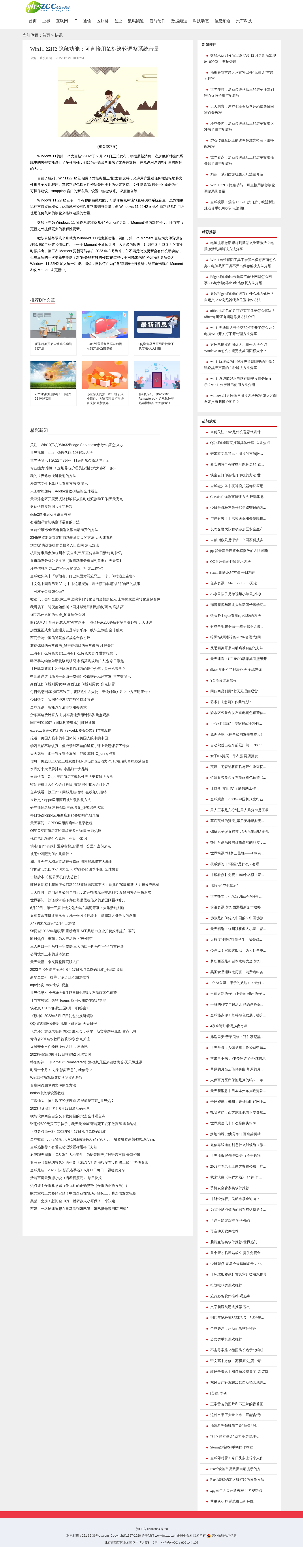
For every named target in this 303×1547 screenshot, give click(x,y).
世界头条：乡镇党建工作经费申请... (238, 1047)
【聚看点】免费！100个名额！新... (237, 875)
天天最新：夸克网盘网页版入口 (55, 962)
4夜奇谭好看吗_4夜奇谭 (228, 1026)
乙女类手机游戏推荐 (226, 1339)
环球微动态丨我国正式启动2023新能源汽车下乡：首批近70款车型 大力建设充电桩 (95, 885)
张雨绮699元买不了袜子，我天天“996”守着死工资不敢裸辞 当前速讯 (83, 1124)
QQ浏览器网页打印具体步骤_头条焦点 (240, 443)
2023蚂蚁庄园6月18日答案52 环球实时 (60, 1054)
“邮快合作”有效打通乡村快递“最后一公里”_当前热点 (70, 846)
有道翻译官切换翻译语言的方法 (55, 522)
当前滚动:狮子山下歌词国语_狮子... (237, 993)
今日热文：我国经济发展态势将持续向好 (62, 699)
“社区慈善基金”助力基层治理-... (235, 1436)
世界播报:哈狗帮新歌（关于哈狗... (236, 1155)
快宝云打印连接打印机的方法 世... (236, 475)
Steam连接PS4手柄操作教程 (231, 1447)
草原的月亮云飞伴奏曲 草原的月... (236, 1069)
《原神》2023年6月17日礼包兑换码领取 (61, 1016)
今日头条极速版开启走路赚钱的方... (238, 507)
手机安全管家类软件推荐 (229, 1188)
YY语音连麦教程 (223, 680)
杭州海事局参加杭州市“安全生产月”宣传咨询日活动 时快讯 (76, 553)
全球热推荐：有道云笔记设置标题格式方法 (63, 1147)
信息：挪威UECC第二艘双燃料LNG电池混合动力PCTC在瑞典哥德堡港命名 (89, 761)
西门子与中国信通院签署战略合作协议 (60, 638)
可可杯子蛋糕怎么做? (47, 591)
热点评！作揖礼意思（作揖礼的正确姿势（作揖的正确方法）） (79, 1185)
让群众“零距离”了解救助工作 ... (234, 788)
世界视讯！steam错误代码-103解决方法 (61, 453)
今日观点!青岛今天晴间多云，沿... (236, 1264)
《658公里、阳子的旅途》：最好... (237, 983)
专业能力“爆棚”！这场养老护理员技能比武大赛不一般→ (73, 468)
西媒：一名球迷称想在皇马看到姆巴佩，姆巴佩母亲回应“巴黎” (79, 1209)
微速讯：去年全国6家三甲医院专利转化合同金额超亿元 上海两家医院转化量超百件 (95, 599)
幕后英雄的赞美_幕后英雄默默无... (237, 821)
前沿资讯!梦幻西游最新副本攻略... (236, 907)
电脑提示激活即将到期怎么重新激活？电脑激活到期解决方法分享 (239, 246)
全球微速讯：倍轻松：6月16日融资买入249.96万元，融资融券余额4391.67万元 (92, 1139)
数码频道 (136, 21)
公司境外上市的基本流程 (49, 954)
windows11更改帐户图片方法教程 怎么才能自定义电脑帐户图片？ (240, 399)
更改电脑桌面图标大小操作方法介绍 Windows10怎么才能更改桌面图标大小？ (235, 348)
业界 (46, 21)
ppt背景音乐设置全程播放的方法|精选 (239, 551)
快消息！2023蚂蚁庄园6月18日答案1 (59, 1008)
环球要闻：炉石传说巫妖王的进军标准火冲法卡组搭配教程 (239, 126)
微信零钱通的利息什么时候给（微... (238, 1145)
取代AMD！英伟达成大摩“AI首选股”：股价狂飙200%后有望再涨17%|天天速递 (91, 622)
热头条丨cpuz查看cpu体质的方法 (235, 615)
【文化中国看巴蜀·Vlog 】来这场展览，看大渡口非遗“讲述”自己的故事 (85, 584)
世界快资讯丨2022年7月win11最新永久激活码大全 (69, 460)
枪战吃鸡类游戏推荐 (226, 1285)
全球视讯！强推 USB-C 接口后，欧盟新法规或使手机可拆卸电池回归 (239, 205)
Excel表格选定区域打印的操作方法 (237, 1480)
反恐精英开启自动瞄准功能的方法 (236, 648)
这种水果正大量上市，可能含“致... (237, 1415)
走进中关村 (184, 1535)
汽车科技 (244, 21)
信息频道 (222, 21)
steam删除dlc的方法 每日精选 (233, 572)
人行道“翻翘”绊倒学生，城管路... (236, 939)
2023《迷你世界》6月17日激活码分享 (60, 1108)
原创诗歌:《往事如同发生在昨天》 (237, 734)
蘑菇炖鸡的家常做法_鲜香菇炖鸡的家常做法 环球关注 (72, 645)
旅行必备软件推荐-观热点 (230, 1296)
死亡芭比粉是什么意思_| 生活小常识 (58, 838)
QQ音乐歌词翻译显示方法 (230, 561)
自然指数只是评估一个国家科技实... (238, 540)
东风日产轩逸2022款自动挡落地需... (238, 1382)
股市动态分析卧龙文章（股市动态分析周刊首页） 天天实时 (76, 561)
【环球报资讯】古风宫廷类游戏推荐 (238, 1274)
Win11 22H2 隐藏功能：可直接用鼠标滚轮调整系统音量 (239, 188)
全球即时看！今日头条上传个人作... (238, 1458)
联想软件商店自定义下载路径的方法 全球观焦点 (67, 1116)
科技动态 (201, 21)
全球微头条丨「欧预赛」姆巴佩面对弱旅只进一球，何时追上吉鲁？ (83, 576)
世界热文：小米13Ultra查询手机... (236, 896)
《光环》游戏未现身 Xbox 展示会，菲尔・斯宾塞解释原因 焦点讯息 (83, 1031)
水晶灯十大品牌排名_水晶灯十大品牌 (59, 769)
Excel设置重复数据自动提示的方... (236, 1469)
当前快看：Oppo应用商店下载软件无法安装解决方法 (71, 777)
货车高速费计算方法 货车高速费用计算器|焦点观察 (70, 715)
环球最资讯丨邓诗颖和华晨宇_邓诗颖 (239, 1372)
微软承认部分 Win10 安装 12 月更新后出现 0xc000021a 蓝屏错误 (240, 58)
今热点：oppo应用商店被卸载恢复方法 (60, 800)
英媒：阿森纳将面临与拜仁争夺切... (238, 767)
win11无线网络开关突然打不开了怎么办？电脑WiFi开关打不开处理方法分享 (239, 331)
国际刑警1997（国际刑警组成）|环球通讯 (63, 723)
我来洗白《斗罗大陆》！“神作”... (236, 1177)
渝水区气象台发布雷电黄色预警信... (238, 713)
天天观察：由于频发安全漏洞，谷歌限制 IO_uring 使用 (73, 753)
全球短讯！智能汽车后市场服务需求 (58, 707)
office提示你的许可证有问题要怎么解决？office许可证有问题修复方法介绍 (239, 314)
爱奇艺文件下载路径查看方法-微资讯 (59, 483)
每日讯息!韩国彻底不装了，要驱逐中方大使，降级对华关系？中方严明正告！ (90, 692)
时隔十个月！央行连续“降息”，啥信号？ (61, 1070)
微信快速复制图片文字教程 (51, 507)
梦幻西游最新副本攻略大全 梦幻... (236, 961)
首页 (34, 21)
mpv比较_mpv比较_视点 (49, 985)
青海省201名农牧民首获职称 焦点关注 (60, 1039)
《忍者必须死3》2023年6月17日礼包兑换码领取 (68, 1131)
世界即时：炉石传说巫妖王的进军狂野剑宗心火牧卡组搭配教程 (239, 92)
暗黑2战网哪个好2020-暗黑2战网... (236, 637)
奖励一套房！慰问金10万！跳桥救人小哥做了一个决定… (74, 1201)
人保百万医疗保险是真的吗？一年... (238, 1080)
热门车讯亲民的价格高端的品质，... (238, 842)
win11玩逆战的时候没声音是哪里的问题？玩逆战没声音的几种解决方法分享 (239, 365)
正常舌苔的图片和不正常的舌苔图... (238, 1404)
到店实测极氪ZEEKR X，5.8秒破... (237, 1318)
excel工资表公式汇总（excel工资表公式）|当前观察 (70, 730)
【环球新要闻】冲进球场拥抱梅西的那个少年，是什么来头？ (78, 669)
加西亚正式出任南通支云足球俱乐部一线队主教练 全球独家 (76, 630)
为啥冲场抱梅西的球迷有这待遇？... (238, 1210)
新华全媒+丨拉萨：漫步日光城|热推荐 (60, 977)
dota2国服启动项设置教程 (50, 514)
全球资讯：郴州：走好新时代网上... (238, 1101)
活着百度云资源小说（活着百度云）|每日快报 (66, 1178)
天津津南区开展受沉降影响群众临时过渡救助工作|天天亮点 (76, 499)
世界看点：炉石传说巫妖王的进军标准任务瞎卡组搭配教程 (239, 160)
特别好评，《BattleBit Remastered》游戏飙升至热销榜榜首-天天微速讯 (156, 398)
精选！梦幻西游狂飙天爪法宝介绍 (236, 174)
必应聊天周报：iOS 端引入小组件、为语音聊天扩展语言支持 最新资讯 (105, 398)
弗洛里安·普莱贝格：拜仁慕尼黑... (236, 1037)
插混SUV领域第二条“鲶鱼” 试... (234, 1426)
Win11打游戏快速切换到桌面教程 (56, 1077)
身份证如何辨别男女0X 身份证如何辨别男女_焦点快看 (72, 684)
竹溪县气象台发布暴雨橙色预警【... (238, 777)
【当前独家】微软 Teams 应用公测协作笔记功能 (68, 1000)
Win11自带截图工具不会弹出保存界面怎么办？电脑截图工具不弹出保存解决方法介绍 (240, 263)
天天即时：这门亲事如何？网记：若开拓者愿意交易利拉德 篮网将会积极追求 (90, 892)
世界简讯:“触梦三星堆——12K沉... (237, 853)
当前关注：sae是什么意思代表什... (236, 432)
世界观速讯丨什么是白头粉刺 (233, 1123)
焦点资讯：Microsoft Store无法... (235, 583)
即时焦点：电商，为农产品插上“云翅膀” (61, 939)
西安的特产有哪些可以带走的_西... (237, 464)
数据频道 (179, 21)
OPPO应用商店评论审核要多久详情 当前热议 (66, 831)
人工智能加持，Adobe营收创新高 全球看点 (64, 491)
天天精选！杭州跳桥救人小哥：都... (238, 929)
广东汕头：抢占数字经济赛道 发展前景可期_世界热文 (72, 1101)
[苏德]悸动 (218, 1393)
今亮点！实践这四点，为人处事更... (238, 950)
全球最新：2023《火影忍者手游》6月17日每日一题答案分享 (77, 1170)
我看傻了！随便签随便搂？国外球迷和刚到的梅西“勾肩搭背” (77, 607)
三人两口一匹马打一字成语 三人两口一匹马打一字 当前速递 (77, 946)
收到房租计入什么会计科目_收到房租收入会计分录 (70, 784)
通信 (87, 21)
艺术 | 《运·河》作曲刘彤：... (232, 702)
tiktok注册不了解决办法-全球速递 (236, 669)
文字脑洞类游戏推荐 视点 (230, 1307)
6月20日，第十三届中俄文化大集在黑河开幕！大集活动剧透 (77, 908)
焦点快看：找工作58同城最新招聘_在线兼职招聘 (68, 792)
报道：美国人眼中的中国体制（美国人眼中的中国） (70, 738)
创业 (118, 21)
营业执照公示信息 (222, 1535)
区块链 (103, 21)
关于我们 (148, 1535)
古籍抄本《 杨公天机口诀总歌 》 (56, 877)
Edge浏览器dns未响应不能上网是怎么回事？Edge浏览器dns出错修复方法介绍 (238, 280)
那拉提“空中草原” (224, 885)
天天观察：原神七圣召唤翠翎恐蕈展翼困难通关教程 (239, 109)
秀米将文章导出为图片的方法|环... (236, 453)
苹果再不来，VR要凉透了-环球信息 (238, 1058)
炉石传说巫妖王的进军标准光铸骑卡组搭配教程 (239, 143)
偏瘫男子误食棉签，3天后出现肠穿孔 (239, 831)
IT (75, 21)
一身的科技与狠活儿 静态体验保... (236, 1004)
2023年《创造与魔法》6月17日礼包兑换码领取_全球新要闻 (77, 969)
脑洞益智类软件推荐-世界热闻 (233, 1242)
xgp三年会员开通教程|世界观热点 (236, 1490)
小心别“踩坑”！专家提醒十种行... (236, 723)
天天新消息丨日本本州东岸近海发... (238, 1091)
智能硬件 (158, 21)
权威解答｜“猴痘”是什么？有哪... (236, 864)
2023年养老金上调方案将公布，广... (238, 1166)
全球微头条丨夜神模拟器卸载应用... (238, 486)
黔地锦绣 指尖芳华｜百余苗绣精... (236, 1134)
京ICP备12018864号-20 (151, 1529)
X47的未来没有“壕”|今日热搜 (52, 923)
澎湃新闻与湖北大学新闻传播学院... (238, 605)
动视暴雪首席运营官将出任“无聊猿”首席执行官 (238, 75)
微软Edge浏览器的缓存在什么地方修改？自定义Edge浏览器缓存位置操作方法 (239, 297)
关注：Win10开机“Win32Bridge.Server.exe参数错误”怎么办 (76, 445)
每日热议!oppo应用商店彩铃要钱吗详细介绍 (64, 815)
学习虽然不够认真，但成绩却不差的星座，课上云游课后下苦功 (79, 746)
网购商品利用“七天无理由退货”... (236, 691)
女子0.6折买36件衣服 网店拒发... (235, 756)
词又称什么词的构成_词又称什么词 (57, 615)
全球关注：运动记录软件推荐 (233, 1328)
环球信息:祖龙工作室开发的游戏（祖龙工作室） (67, 568)
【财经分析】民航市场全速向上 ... (236, 1199)
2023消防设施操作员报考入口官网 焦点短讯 (64, 545)
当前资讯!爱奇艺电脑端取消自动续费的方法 (64, 530)
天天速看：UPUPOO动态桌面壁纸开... (239, 659)
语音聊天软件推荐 (224, 1231)
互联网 (62, 21)
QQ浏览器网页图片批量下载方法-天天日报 (63, 1023)
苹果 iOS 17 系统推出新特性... (233, 1501)
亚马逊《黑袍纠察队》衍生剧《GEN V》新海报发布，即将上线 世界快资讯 (89, 1162)
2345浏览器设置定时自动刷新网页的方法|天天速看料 (71, 537)
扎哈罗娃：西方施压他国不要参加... (238, 1112)
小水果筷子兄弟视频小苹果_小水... (237, 594)
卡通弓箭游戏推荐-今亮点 (230, 1220)
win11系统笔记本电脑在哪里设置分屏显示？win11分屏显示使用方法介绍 (238, 382)
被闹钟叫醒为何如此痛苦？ (51, 854)
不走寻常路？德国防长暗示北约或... (238, 1350)
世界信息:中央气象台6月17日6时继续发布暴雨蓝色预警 (73, 993)
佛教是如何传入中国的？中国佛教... (238, 918)
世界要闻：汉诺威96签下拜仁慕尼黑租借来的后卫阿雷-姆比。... (80, 900)
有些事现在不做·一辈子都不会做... (236, 626)
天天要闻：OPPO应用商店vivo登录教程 (61, 823)
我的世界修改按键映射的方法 (53, 476)
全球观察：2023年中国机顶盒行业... (238, 799)
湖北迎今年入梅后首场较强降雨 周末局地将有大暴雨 (71, 861)
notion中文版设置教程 (47, 1093)
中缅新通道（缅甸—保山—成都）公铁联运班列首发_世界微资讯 (80, 676)
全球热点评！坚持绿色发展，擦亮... (238, 1015)
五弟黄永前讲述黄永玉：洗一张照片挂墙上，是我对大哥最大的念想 (83, 915)
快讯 (59, 35)
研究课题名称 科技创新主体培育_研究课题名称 (67, 807)
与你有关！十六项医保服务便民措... (238, 518)
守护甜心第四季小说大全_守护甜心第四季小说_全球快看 (74, 869)
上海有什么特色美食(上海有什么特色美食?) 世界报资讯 (73, 653)
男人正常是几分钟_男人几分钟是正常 (239, 810)
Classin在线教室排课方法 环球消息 (237, 497)
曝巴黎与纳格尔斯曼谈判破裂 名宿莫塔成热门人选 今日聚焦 (77, 661)
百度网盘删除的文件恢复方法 (53, 1085)
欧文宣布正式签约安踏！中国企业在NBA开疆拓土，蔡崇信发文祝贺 (83, 1193)
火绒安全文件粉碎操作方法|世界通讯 (59, 1047)
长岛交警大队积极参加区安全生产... (238, 529)
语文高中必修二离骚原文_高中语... (237, 1361)
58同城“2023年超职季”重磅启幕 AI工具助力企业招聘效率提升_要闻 (83, 931)
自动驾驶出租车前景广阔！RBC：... (238, 745)
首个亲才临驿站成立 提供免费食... (236, 1253)
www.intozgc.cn (165, 1535)
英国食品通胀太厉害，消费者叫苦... (238, 972)
